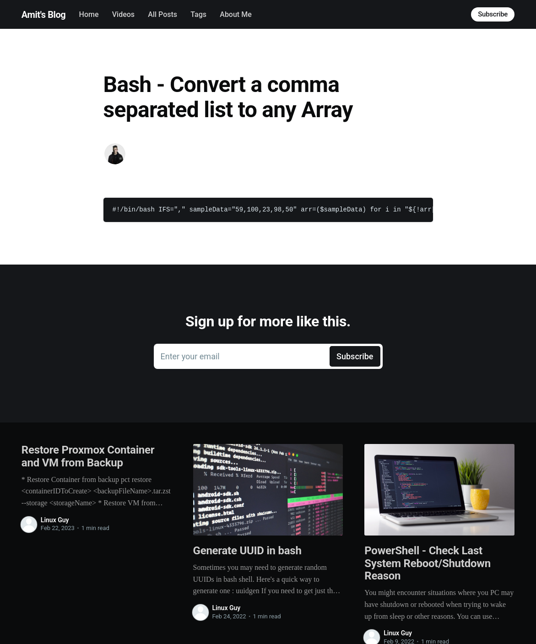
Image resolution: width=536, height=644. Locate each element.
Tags (198, 14)
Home (89, 14)
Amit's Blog (43, 14)
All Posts (162, 14)
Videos (123, 14)
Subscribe (493, 14)
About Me (235, 14)
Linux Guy (55, 520)
